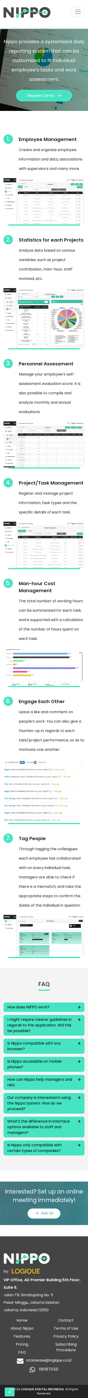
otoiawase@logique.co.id (44, 1361)
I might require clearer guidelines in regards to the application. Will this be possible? (39, 1025)
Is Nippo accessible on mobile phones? (34, 1064)
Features (22, 1336)
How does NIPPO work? (28, 1007)
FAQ (22, 1352)
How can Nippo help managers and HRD (39, 1082)
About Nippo (22, 1328)
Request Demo (44, 95)
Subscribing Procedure (66, 1347)
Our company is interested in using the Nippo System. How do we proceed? (39, 1103)
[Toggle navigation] (77, 11)
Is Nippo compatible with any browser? (34, 1046)
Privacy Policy (66, 1336)
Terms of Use (66, 1328)
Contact (66, 1320)
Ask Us (44, 1213)
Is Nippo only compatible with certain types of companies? (34, 1147)
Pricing (22, 1344)
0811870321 (44, 1370)
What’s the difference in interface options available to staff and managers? (38, 1127)
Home (21, 1320)
